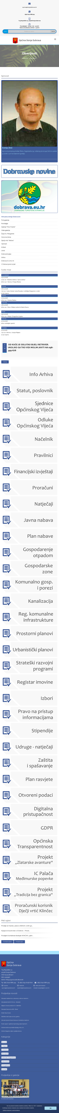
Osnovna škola (6, 237)
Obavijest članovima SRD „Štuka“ (9, 1009)
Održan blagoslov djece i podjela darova (11, 1031)
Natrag (5, 362)
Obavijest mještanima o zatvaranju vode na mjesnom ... (15, 998)
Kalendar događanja (8, 1057)
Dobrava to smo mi (7, 261)
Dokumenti (5, 1061)
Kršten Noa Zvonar (6, 1013)
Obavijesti (4, 1053)
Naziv (5, 31)
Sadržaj (53, 31)
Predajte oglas (19, 941)
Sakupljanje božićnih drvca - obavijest (10, 1002)
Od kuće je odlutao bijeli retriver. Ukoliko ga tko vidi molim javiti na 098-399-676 (30, 347)
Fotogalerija (5, 220)
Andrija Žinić (7, 148)
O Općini (4, 1046)
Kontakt (4, 1069)
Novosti (4, 1042)
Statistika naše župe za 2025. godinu (10, 1016)
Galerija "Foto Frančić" (8, 227)
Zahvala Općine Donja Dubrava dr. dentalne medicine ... (15, 1020)
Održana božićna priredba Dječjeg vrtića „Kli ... (13, 1027)
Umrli (3, 250)
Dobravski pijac (6, 254)
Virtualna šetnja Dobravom (10, 217)
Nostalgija (4, 223)
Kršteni (3, 247)
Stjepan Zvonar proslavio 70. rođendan (11, 1005)
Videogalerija (5, 230)
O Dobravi (4, 1050)
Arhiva (3, 257)
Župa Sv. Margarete (7, 234)
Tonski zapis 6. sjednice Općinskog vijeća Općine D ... (14, 1024)
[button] (11, 1110)
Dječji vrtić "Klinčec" (7, 240)
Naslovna (25, 58)
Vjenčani (4, 244)
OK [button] (50, 1108)
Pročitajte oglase (7, 941)
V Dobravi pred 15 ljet (8, 264)
